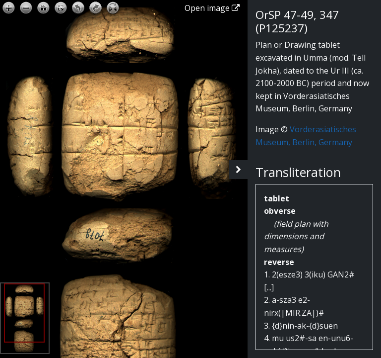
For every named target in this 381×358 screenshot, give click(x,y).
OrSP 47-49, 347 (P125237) (297, 21)
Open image (212, 7)
